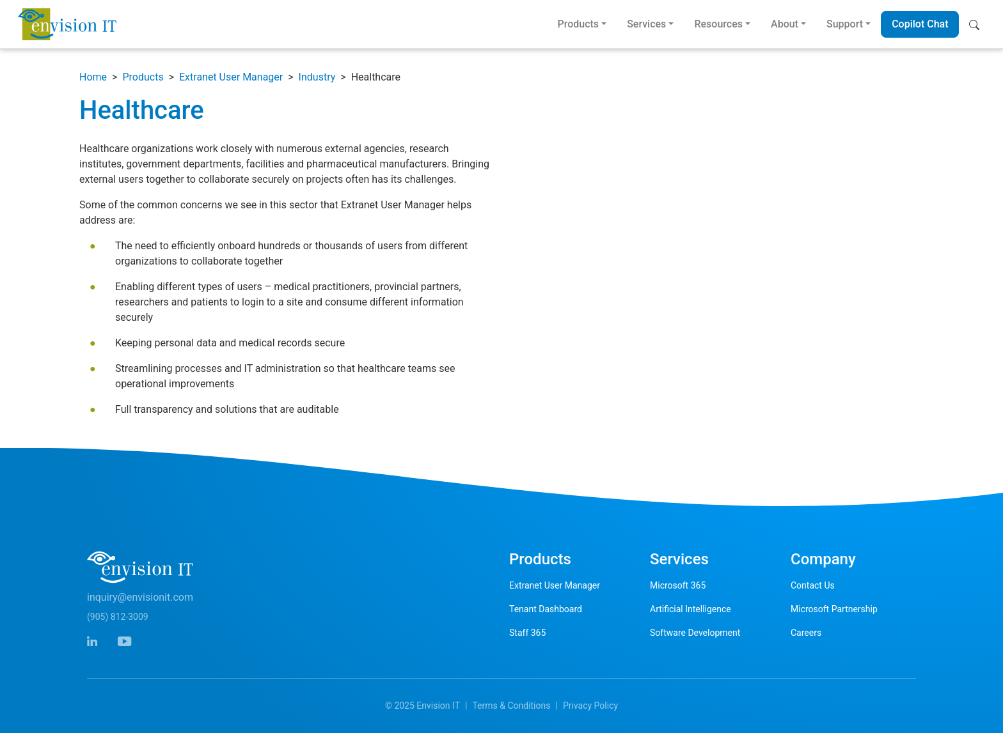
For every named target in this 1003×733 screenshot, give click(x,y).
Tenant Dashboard (545, 609)
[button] (977, 24)
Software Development (695, 633)
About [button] (784, 24)
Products (142, 77)
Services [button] (646, 24)
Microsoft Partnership (834, 609)
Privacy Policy (590, 705)
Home (93, 77)
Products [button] (578, 24)
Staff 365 (527, 633)
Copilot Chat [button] (920, 24)
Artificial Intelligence (690, 609)
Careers (806, 633)
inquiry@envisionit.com (140, 597)
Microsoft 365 (678, 585)
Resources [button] (718, 24)
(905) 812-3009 (117, 617)
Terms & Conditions (511, 705)
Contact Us (813, 585)
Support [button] (844, 24)
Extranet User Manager (231, 77)
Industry (317, 77)
